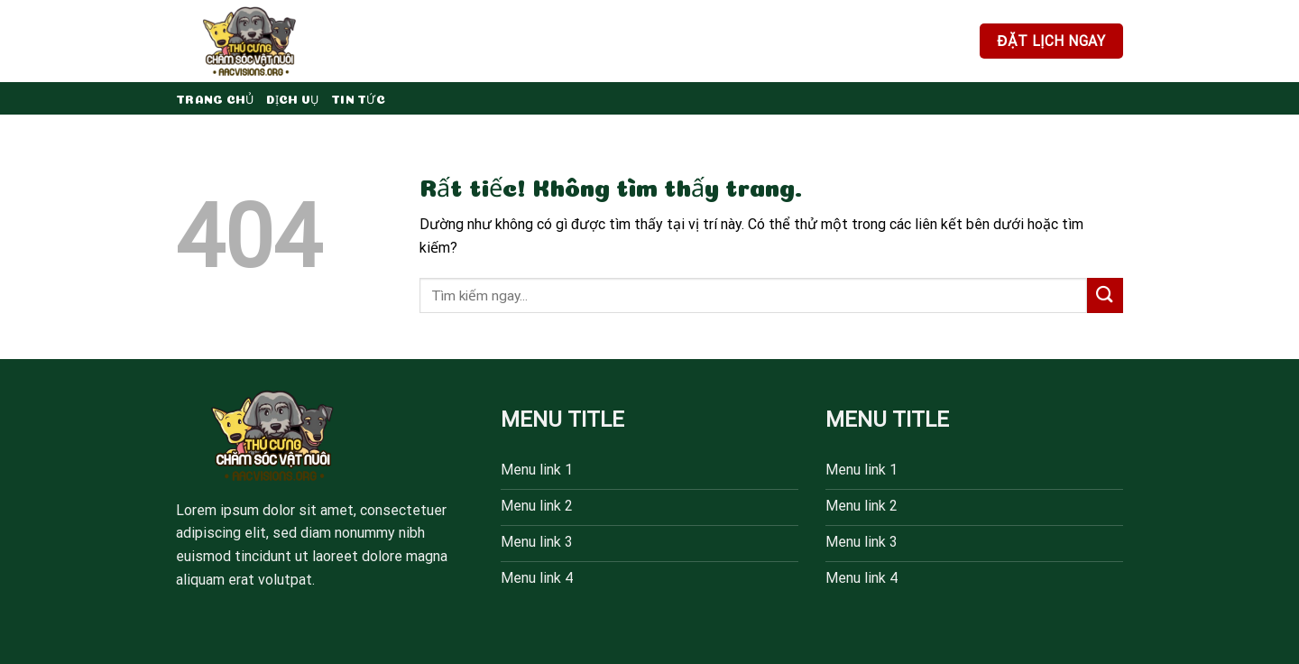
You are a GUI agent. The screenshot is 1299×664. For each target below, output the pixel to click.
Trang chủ (214, 98)
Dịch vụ (292, 98)
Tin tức (358, 98)
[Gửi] (1105, 295)
